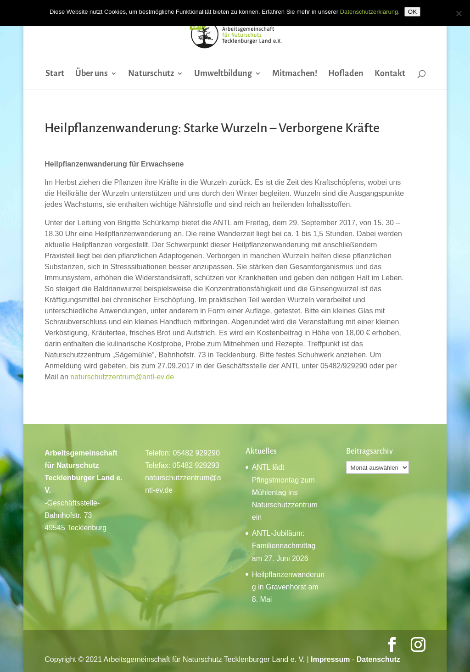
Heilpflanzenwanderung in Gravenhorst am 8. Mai (288, 587)
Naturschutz (151, 74)
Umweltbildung (223, 74)
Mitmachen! (294, 74)
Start (54, 74)
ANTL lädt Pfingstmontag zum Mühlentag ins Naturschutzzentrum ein (285, 492)
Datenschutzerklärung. (370, 11)
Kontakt (390, 74)
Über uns (91, 74)
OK (412, 11)
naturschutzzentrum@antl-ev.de (122, 377)
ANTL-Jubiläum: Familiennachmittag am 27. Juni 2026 (284, 545)
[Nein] (458, 13)
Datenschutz (378, 659)
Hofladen (346, 74)
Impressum (330, 659)
